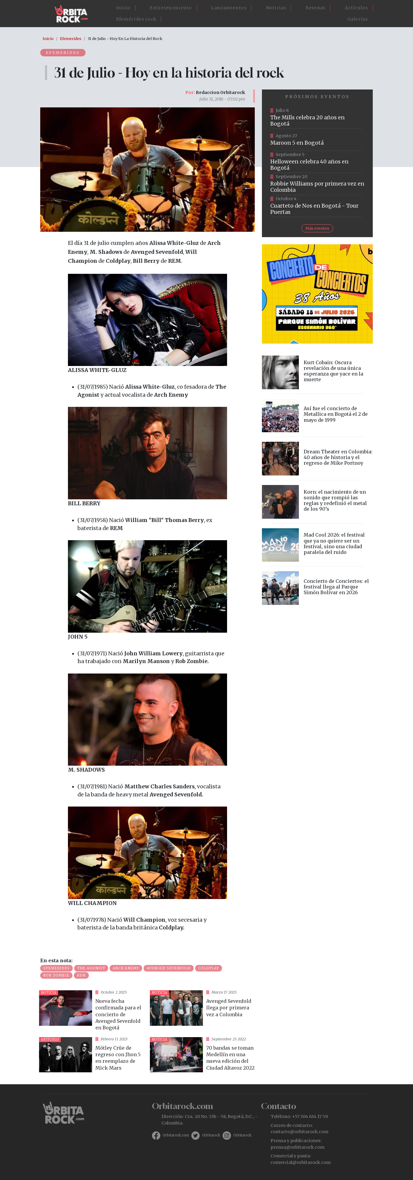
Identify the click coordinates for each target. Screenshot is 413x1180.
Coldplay (208, 968)
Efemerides (70, 38)
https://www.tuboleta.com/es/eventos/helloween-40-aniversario (317, 162)
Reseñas (316, 7)
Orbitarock (211, 1135)
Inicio (123, 7)
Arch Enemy (126, 968)
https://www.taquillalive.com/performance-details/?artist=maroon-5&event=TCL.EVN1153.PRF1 (317, 140)
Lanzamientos (229, 7)
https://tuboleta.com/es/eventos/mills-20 (317, 118)
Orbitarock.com (176, 1135)
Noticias (276, 7)
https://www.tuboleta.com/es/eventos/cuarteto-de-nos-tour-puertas (317, 206)
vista (92, 1011)
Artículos (356, 7)
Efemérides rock (136, 19)
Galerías (357, 19)
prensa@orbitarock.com (297, 1147)
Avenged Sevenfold (169, 968)
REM (81, 975)
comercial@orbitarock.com (301, 1162)
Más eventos (317, 228)
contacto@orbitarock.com (299, 1131)
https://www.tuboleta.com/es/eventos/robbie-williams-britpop (317, 184)
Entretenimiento (171, 7)
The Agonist (91, 968)
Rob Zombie (56, 975)
